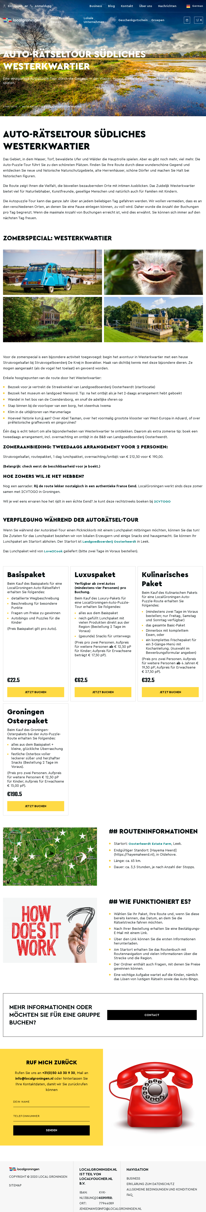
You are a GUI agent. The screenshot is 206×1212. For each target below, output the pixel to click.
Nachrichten (167, 6)
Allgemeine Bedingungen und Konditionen (162, 1189)
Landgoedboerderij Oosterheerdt (110, 541)
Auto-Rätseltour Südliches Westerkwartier (51, 106)
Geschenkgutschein (133, 20)
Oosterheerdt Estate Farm (150, 844)
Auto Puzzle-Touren (60, 20)
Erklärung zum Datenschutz (150, 1184)
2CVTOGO (162, 501)
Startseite (10, 106)
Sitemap (15, 1185)
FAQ (129, 1194)
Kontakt (127, 6)
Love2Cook (53, 551)
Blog (111, 6)
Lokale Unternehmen (94, 20)
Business (96, 6)
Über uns (145, 6)
